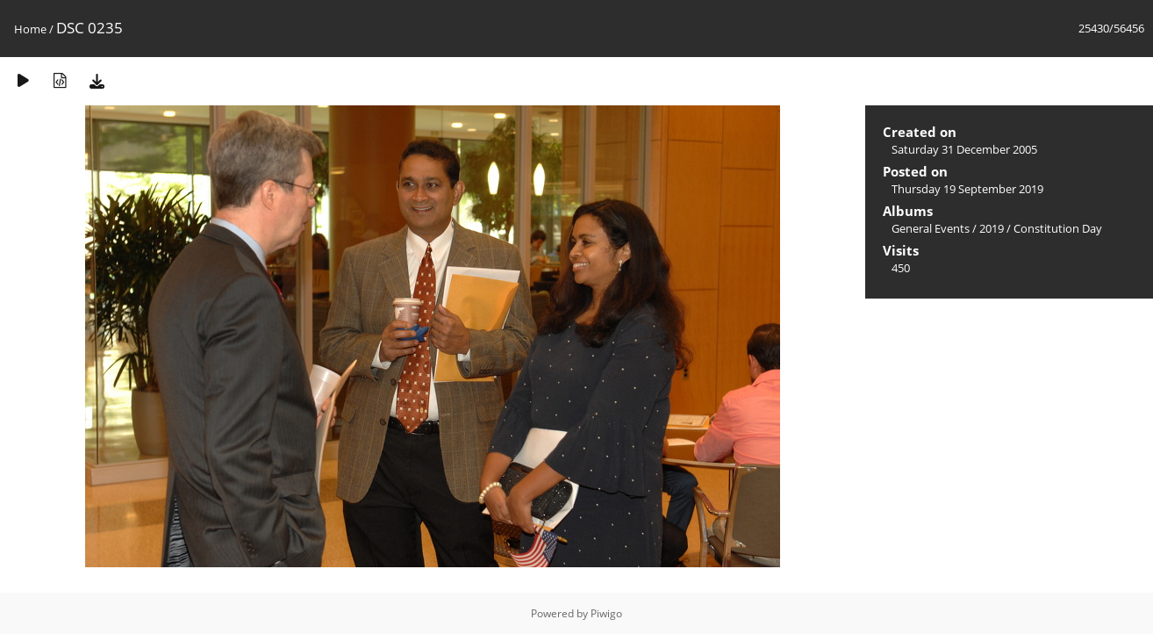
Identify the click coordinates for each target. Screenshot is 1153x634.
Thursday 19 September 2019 (967, 189)
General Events (931, 228)
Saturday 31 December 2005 (964, 149)
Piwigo (606, 613)
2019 (991, 228)
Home (30, 29)
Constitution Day (1057, 228)
